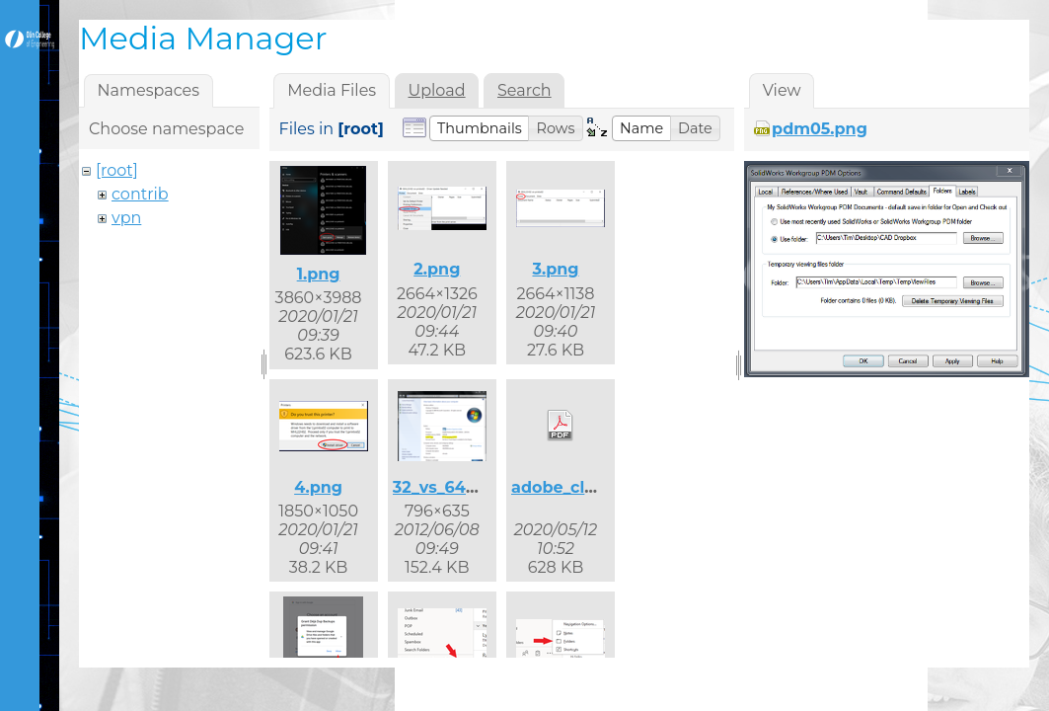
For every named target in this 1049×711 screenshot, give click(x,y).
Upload (437, 90)
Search (524, 90)
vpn (126, 217)
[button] (479, 128)
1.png (318, 274)
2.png (436, 269)
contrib (140, 194)
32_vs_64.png (448, 487)
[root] (117, 170)
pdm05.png (819, 128)
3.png (555, 269)
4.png (318, 487)
